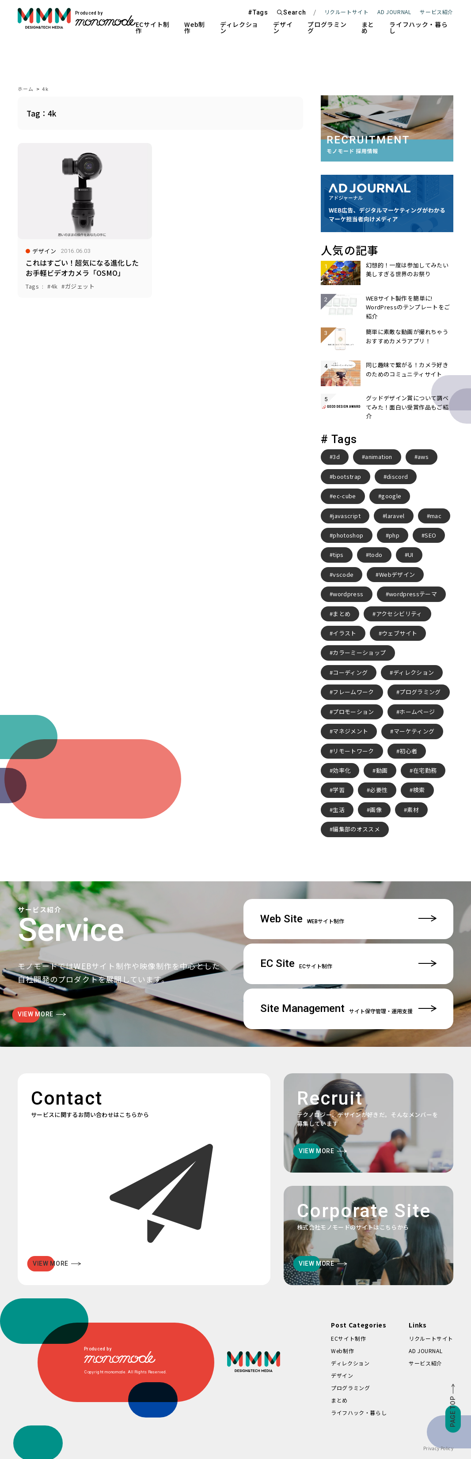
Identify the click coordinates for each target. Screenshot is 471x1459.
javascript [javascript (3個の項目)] (347, 515)
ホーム (26, 88)
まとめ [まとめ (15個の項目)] (341, 613)
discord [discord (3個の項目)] (397, 476)
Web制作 (194, 27)
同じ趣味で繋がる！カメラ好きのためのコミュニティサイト (407, 369)
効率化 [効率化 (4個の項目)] (341, 770)
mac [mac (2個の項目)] (435, 515)
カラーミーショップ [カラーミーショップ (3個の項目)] (359, 652)
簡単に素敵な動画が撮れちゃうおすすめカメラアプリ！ (407, 336)
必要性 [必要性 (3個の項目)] (378, 790)
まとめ (367, 27)
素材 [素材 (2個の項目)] (413, 809)
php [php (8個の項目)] (394, 535)
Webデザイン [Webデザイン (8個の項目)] (397, 574)
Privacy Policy (438, 1448)
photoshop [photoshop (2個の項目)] (348, 535)
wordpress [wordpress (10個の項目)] (348, 594)
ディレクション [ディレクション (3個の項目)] (413, 672)
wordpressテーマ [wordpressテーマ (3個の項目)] (413, 594)
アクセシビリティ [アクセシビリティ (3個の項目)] (399, 613)
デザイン (282, 27)
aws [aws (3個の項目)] (423, 456)
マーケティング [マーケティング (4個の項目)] (414, 731)
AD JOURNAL (394, 11)
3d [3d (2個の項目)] (336, 456)
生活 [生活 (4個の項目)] (339, 809)
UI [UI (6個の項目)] (411, 554)
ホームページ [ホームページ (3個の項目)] (417, 711)
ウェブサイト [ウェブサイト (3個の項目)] (399, 633)
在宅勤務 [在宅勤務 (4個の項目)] (425, 770)
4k (45, 88)
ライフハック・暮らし (418, 27)
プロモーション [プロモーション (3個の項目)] (353, 711)
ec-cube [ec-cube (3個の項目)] (344, 496)
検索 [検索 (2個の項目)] (419, 790)
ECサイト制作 (153, 27)
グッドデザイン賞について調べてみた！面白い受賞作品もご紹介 (407, 407)
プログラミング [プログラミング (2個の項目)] (420, 692)
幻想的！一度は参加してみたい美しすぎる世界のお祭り (407, 269)
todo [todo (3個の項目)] (375, 554)
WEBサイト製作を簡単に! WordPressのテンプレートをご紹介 (408, 307)
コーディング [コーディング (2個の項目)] (350, 672)
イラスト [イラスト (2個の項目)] (344, 633)
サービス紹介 (425, 1363)
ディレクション (239, 27)
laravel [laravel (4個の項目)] (395, 515)
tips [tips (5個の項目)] (338, 554)
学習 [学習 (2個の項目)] (339, 790)
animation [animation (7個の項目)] (378, 456)
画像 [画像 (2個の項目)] (376, 809)
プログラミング (327, 27)
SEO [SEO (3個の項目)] (430, 535)
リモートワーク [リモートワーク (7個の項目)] (353, 751)
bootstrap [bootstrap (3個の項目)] (347, 476)
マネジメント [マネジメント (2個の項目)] (350, 731)
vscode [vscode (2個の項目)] (343, 574)
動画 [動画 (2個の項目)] (382, 770)
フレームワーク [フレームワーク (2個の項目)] (353, 692)
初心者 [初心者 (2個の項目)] (408, 751)
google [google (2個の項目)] (391, 496)
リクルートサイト (346, 11)
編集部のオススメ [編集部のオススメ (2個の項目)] (356, 829)
